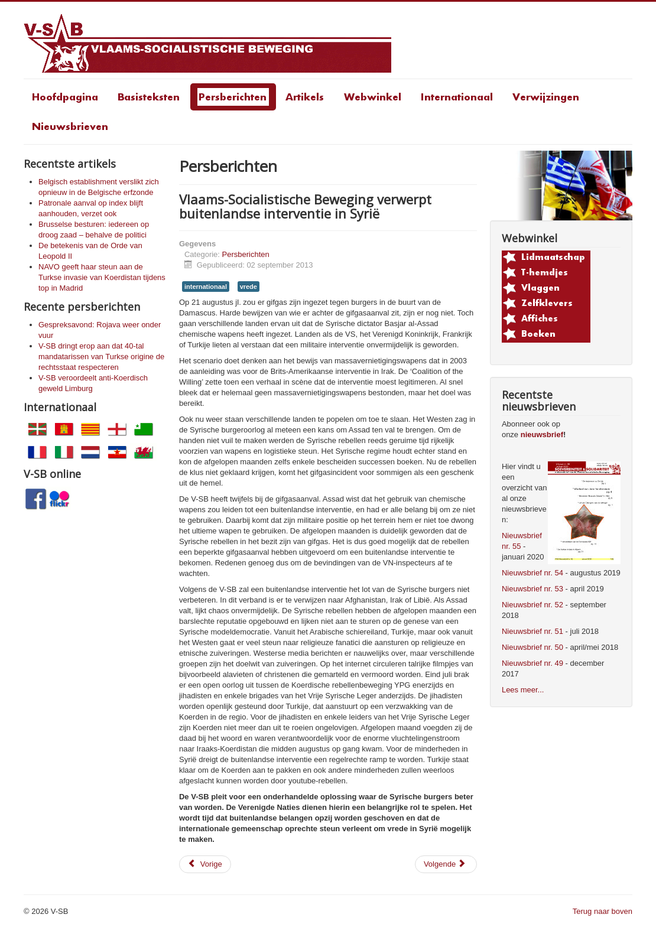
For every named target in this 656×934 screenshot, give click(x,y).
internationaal (205, 286)
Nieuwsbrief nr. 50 (532, 647)
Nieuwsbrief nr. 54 (532, 572)
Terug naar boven (602, 911)
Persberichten (245, 254)
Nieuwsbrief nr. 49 (532, 663)
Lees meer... (523, 689)
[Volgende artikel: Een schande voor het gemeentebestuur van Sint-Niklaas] (446, 864)
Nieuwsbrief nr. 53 (532, 588)
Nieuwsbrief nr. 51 (532, 631)
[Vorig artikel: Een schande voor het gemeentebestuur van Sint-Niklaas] (205, 864)
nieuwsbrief (542, 434)
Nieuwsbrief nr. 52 (532, 604)
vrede (248, 286)
